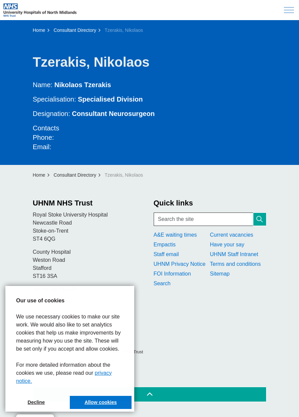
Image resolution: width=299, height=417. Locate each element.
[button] (259, 219)
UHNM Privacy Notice (180, 264)
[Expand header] (289, 10)
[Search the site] (210, 219)
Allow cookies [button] (101, 402)
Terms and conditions (235, 264)
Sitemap (220, 274)
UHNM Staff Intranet (234, 254)
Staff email (166, 254)
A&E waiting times (175, 235)
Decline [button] (36, 402)
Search (162, 283)
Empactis (165, 244)
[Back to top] (149, 394)
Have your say (227, 244)
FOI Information (172, 274)
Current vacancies (231, 235)
